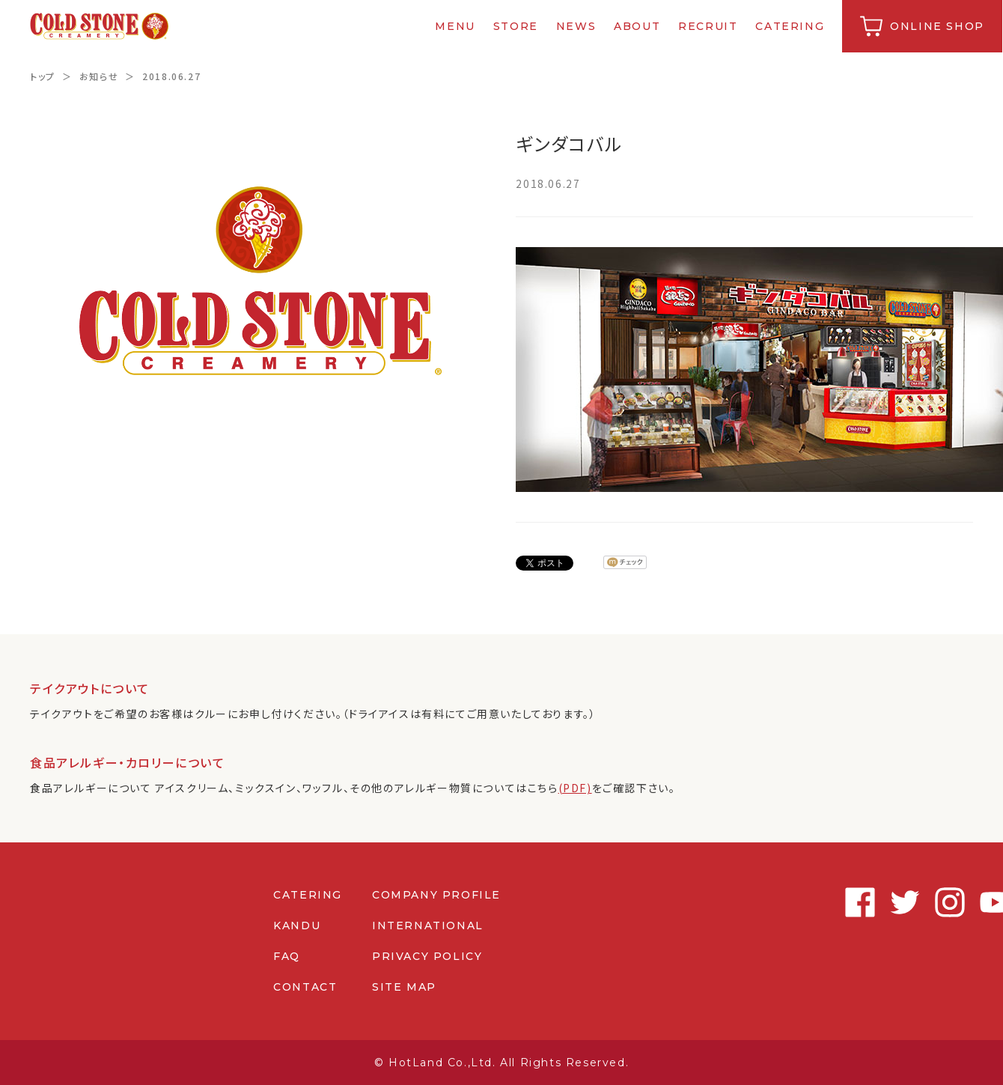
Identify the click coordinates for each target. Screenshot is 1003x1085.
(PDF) (575, 787)
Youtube (958, 902)
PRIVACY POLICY (427, 956)
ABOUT (638, 26)
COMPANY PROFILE (436, 895)
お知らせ (98, 76)
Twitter (868, 902)
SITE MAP (404, 987)
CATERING (791, 26)
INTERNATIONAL (428, 925)
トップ (42, 76)
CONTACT (305, 987)
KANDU (296, 925)
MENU (456, 26)
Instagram (913, 902)
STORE (516, 26)
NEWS (577, 26)
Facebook (823, 902)
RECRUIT (708, 26)
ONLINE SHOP (938, 26)
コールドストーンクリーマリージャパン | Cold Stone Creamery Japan (100, 26)
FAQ (286, 956)
